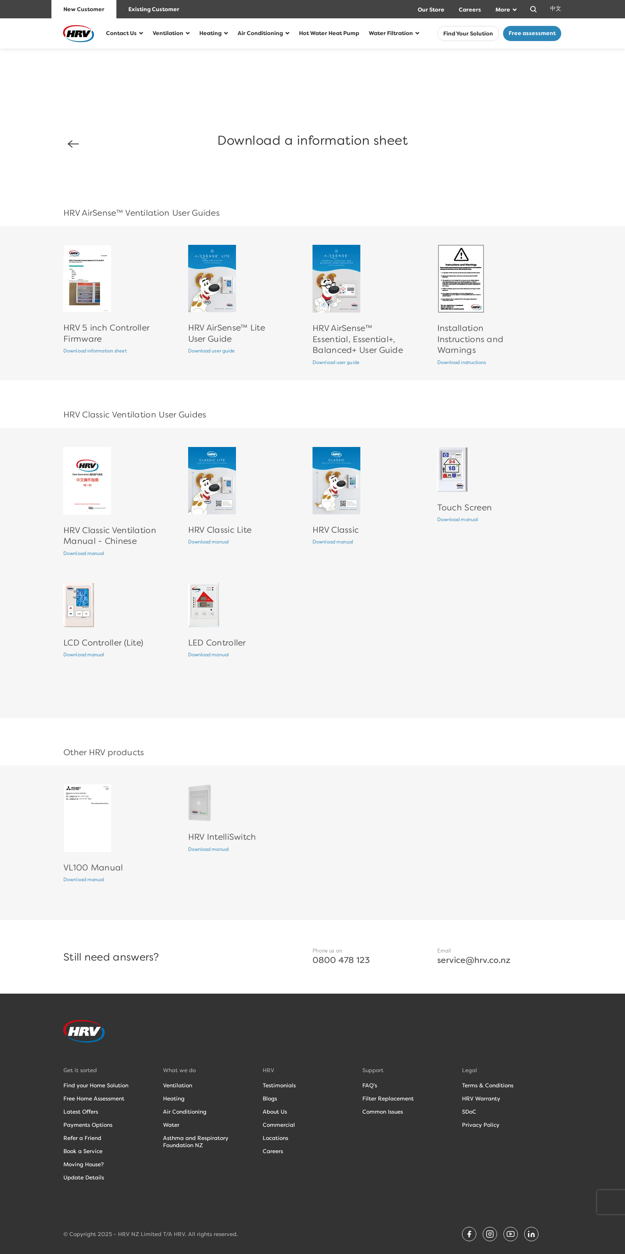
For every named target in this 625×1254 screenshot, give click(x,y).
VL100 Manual (93, 867)
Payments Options (87, 1124)
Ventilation (168, 33)
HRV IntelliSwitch (222, 836)
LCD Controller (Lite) (103, 642)
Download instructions (461, 362)
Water (171, 1124)
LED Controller (217, 642)
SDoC (469, 1111)
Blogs (270, 1098)
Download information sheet (95, 351)
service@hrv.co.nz (474, 960)
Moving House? (83, 1164)
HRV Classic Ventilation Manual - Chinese (109, 536)
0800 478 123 (341, 960)
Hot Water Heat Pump (329, 33)
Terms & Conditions (487, 1085)
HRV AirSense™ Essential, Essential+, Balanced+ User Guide (357, 339)
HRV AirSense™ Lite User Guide (226, 333)
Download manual (83, 553)
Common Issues (382, 1111)
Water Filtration (391, 33)
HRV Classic (335, 529)
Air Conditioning (260, 33)
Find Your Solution (468, 34)
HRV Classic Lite (220, 529)
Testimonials (279, 1085)
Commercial (279, 1124)
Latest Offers (80, 1111)
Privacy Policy (480, 1124)
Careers (470, 10)
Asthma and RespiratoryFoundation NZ (195, 1141)
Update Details (83, 1177)
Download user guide (211, 351)
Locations (275, 1138)
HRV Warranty (481, 1098)
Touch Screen (464, 507)
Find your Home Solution (95, 1085)
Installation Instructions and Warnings (470, 339)
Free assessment (532, 33)
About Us (275, 1111)
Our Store (431, 10)
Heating (210, 33)
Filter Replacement (388, 1098)
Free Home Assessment (93, 1098)
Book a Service (82, 1151)
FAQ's (369, 1085)
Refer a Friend (82, 1138)
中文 (555, 9)
